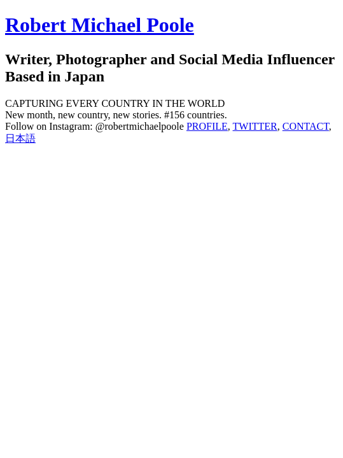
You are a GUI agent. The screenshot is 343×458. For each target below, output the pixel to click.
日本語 (20, 138)
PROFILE (207, 126)
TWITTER (255, 126)
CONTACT (306, 126)
